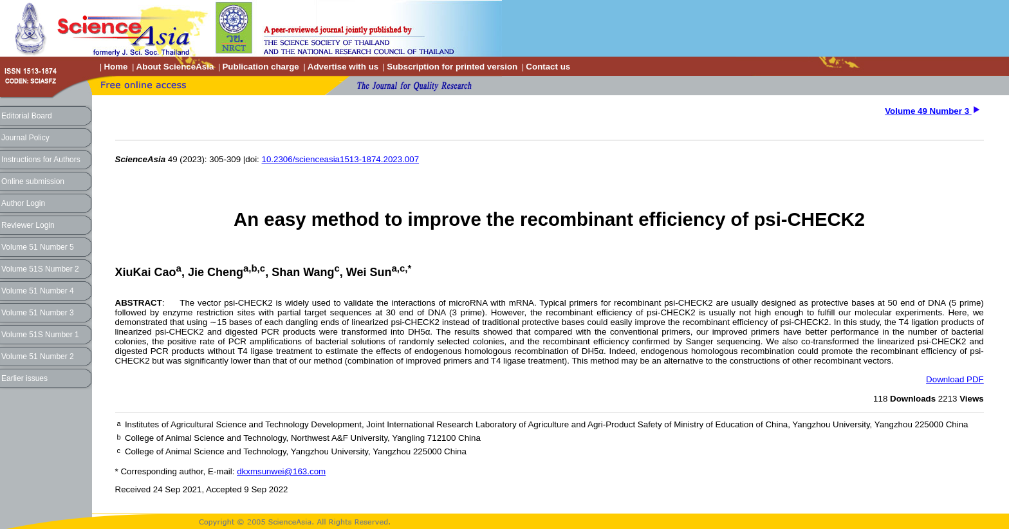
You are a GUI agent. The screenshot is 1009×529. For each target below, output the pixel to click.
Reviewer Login (28, 225)
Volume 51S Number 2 (40, 269)
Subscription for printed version (452, 66)
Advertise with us (343, 66)
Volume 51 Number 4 (37, 290)
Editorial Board (26, 115)
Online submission (32, 181)
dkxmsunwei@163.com (281, 471)
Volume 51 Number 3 (37, 312)
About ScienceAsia (175, 66)
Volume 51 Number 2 (37, 356)
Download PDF (955, 379)
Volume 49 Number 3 (928, 111)
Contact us (548, 66)
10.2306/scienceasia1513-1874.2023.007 (341, 159)
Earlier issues (24, 378)
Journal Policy (25, 137)
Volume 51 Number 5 (37, 247)
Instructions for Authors (40, 159)
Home (115, 66)
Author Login (23, 203)
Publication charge (260, 66)
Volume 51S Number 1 (40, 334)
